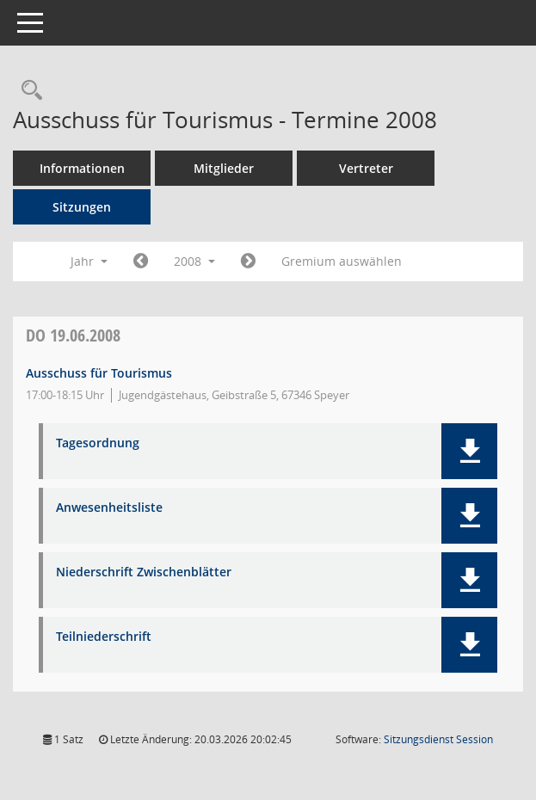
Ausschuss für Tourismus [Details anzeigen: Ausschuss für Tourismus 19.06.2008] (99, 373)
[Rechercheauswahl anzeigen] (27, 91)
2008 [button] (194, 261)
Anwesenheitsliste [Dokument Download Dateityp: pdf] (109, 508)
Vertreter (366, 168)
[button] (469, 451)
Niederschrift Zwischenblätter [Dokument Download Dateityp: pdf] (143, 572)
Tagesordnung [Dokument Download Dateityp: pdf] (97, 443)
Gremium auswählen (341, 261)
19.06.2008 (73, 335)
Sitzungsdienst (438, 739)
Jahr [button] (89, 261)
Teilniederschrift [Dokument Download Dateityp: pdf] (103, 637)
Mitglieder (224, 168)
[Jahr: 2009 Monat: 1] (248, 261)
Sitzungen (81, 207)
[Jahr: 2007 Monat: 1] (140, 261)
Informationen (82, 168)
